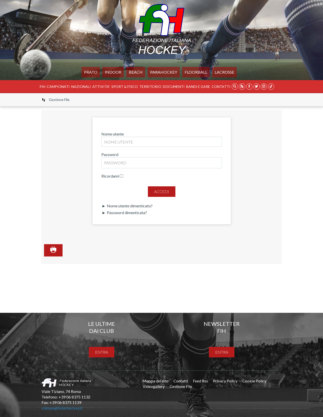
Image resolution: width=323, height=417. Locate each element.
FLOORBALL (196, 72)
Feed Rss (200, 380)
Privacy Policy (225, 380)
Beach (136, 72)
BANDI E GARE (198, 86)
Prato (90, 72)
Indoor (113, 72)
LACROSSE (224, 72)
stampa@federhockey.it (62, 407)
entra (101, 352)
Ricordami (110, 176)
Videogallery (154, 386)
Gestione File (181, 386)
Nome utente (112, 133)
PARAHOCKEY (163, 72)
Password (109, 154)
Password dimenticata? (126, 212)
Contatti (221, 86)
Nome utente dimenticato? (129, 205)
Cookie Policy (254, 380)
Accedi (161, 191)
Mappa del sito (155, 380)
